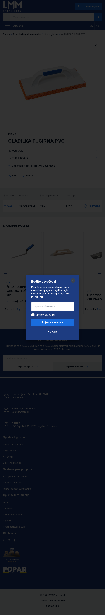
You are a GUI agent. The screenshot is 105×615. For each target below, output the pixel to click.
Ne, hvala (52, 331)
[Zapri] (73, 280)
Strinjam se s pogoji (45, 315)
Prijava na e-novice (52, 322)
